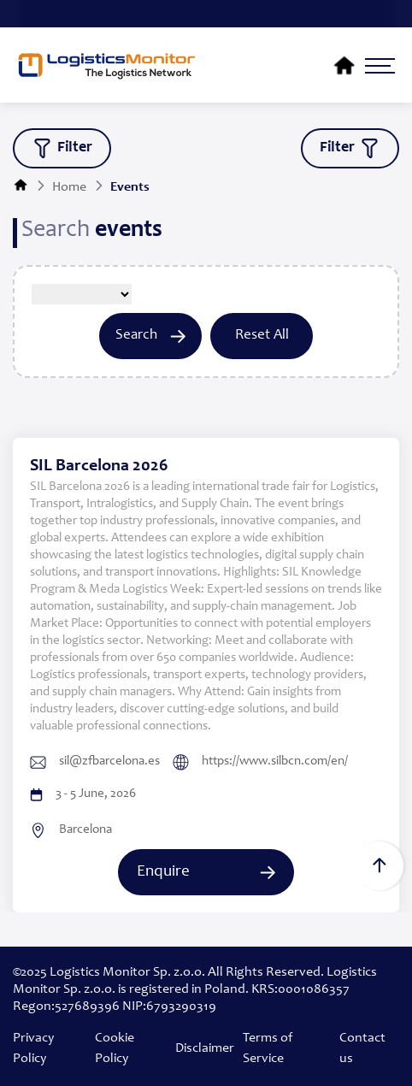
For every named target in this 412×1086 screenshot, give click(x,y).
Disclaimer (204, 1048)
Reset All (262, 335)
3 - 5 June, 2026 (83, 794)
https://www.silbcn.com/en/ (260, 762)
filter (62, 148)
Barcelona (71, 831)
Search (150, 335)
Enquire (206, 872)
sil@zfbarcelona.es (95, 762)
